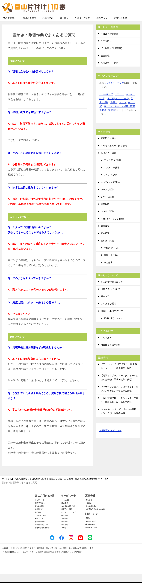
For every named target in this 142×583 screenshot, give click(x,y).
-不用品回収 (65, 509)
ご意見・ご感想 (82, 27)
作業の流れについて (111, 298)
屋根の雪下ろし (111, 257)
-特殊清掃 (64, 525)
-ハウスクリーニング (68, 521)
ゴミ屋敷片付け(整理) (111, 57)
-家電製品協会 (90, 533)
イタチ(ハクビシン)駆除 (112, 228)
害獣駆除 (105, 213)
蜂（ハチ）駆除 (108, 162)
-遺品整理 (64, 512)
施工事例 (64, 27)
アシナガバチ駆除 (112, 169)
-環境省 (87, 527)
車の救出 (108, 272)
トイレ (122, 111)
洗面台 (113, 111)
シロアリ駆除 (107, 199)
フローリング (106, 103)
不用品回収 (106, 50)
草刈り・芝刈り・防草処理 (114, 155)
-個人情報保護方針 (91, 515)
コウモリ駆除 (107, 220)
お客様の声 (47, 27)
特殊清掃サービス (109, 72)
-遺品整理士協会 (91, 537)
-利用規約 (88, 512)
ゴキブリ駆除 (107, 206)
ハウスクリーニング (114, 92)
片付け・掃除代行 (109, 43)
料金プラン (102, 27)
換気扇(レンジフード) (118, 108)
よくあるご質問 (108, 313)
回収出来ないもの (112, 327)
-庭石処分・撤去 (66, 518)
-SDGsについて (90, 530)
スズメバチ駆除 (111, 177)
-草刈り (63, 537)
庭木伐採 (105, 235)
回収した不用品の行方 (112, 320)
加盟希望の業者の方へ (110, 440)
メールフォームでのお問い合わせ (111, 18)
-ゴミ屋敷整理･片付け (68, 515)
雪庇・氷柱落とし (112, 264)
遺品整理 (105, 65)
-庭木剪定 (64, 534)
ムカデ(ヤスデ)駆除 (110, 191)
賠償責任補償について (43, 534)
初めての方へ (9, 27)
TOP (57, 488)
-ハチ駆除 (64, 528)
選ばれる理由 (29, 27)
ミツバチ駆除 (110, 184)
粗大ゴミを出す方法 (111, 354)
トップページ (39, 509)
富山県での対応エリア (112, 291)
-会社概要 (88, 509)
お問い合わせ (120, 27)
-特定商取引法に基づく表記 (95, 518)
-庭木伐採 (64, 531)
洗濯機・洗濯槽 (107, 119)
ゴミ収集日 (106, 347)
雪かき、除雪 (107, 250)
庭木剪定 (105, 242)
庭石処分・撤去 (108, 147)
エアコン (119, 103)
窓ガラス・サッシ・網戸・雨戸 (119, 115)
